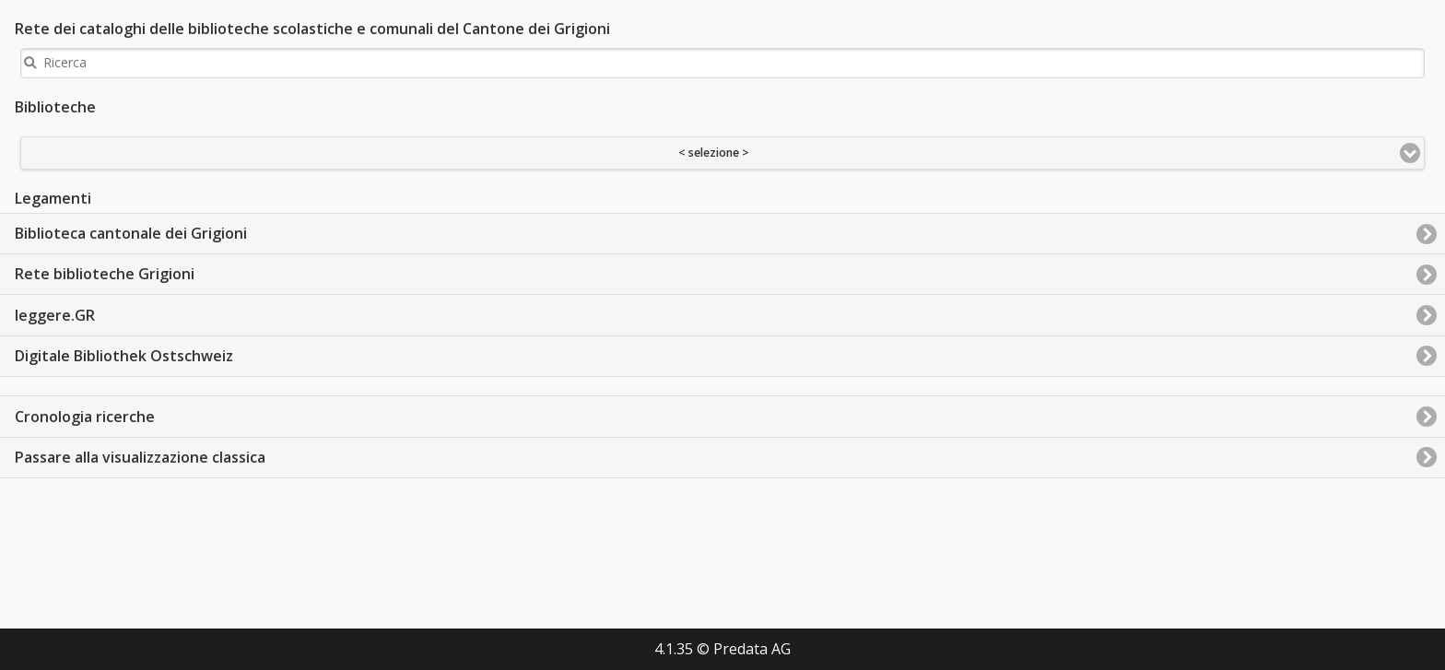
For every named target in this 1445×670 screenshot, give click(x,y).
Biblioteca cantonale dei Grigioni (131, 233)
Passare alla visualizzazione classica (140, 457)
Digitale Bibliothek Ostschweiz (124, 356)
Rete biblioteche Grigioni (104, 274)
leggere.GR (55, 315)
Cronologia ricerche (85, 416)
